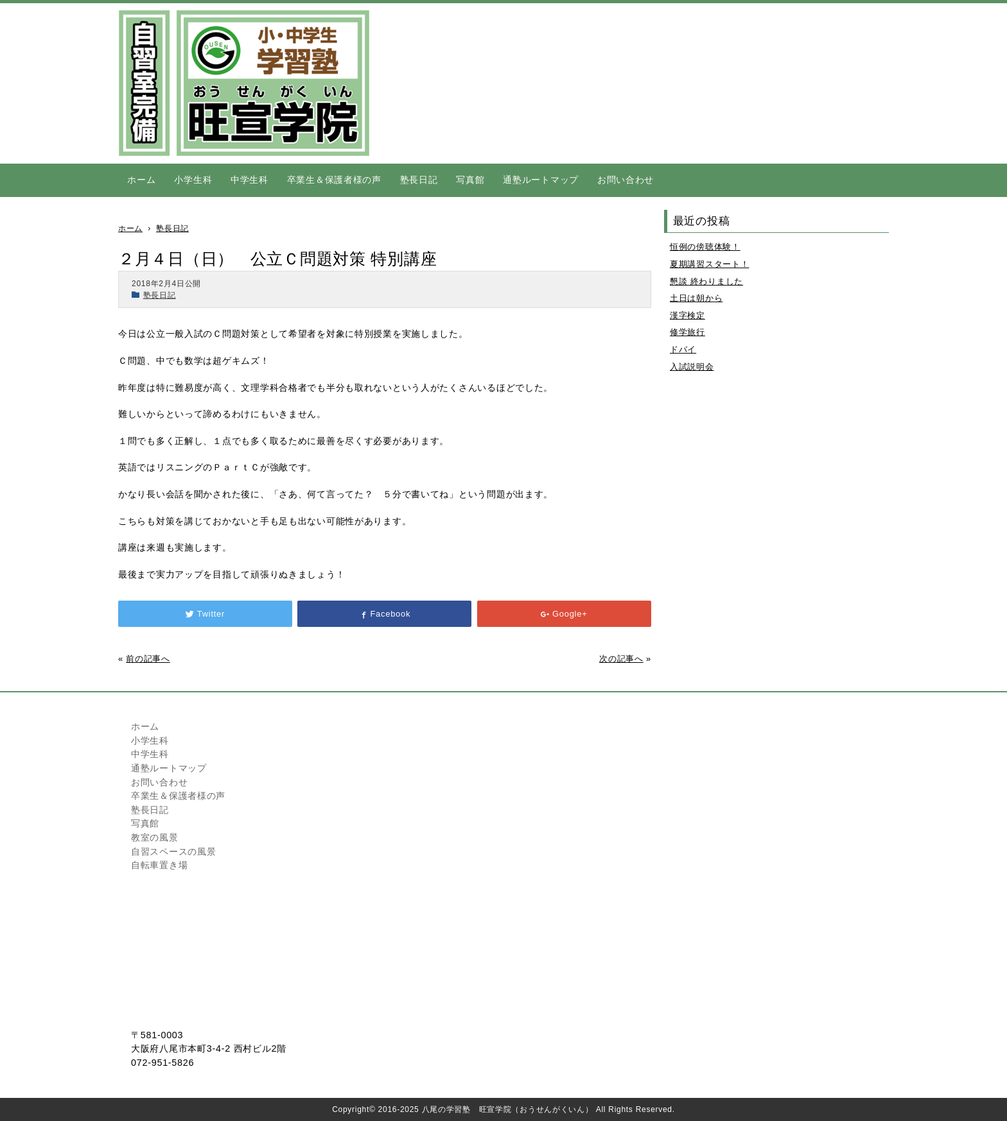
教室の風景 (155, 837)
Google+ (564, 614)
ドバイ (683, 349)
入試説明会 (692, 367)
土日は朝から (696, 298)
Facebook (384, 614)
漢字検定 (687, 315)
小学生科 (193, 180)
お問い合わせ (625, 180)
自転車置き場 (159, 865)
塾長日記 (419, 180)
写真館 (470, 180)
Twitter (205, 614)
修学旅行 (687, 332)
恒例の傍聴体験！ (705, 247)
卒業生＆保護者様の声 (334, 180)
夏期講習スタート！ (709, 264)
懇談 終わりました (706, 281)
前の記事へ (148, 658)
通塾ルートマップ (541, 180)
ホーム (141, 180)
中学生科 (249, 180)
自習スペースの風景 (173, 851)
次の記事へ (621, 658)
